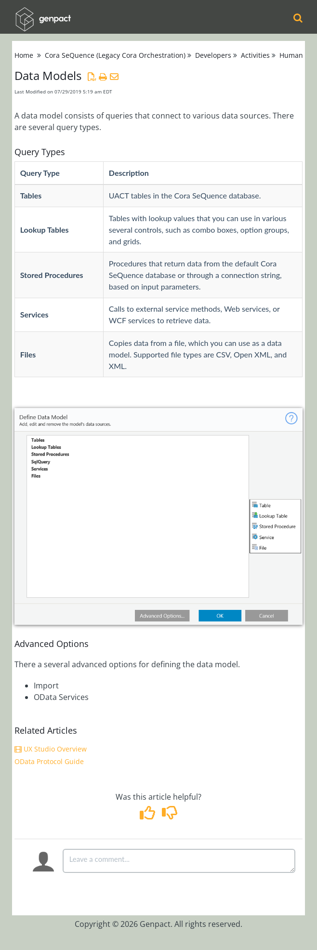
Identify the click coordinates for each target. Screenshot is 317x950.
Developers (213, 55)
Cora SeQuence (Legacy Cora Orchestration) (115, 55)
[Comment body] (179, 861)
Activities (255, 55)
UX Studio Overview (50, 748)
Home (23, 55)
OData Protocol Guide (49, 761)
